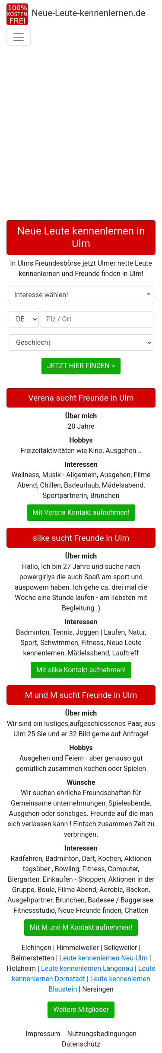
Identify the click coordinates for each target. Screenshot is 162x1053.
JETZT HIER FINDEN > (81, 366)
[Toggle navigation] (18, 37)
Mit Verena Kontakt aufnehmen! (80, 512)
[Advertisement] (81, 135)
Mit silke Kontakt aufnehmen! (81, 670)
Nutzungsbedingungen (102, 1034)
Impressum (42, 1034)
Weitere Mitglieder (81, 1009)
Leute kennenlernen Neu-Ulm (103, 958)
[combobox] (81, 295)
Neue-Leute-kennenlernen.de (89, 13)
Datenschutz (81, 1044)
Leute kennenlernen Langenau (87, 968)
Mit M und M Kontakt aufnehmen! (81, 927)
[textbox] (81, 295)
